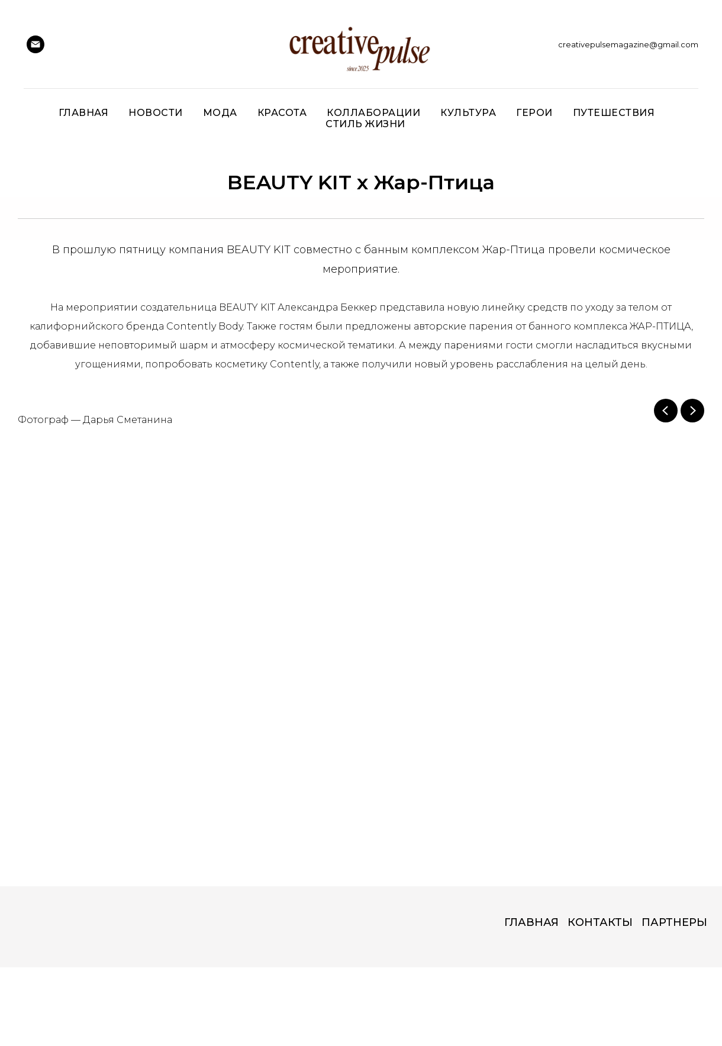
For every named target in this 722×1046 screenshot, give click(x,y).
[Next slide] (692, 410)
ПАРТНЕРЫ (674, 922)
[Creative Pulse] (35, 44)
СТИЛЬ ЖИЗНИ (365, 124)
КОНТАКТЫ (600, 922)
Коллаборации (373, 112)
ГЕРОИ (534, 112)
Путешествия (614, 112)
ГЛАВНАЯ (531, 922)
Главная (84, 112)
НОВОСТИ (155, 112)
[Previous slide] (666, 410)
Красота (282, 112)
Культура (468, 112)
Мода (220, 112)
